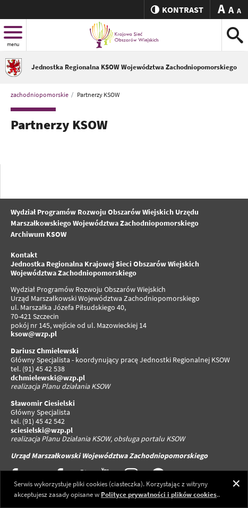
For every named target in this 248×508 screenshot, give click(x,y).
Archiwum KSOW (38, 234)
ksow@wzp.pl (34, 333)
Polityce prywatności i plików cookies (159, 494)
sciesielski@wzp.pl (42, 430)
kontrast (177, 9)
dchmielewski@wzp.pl (48, 377)
